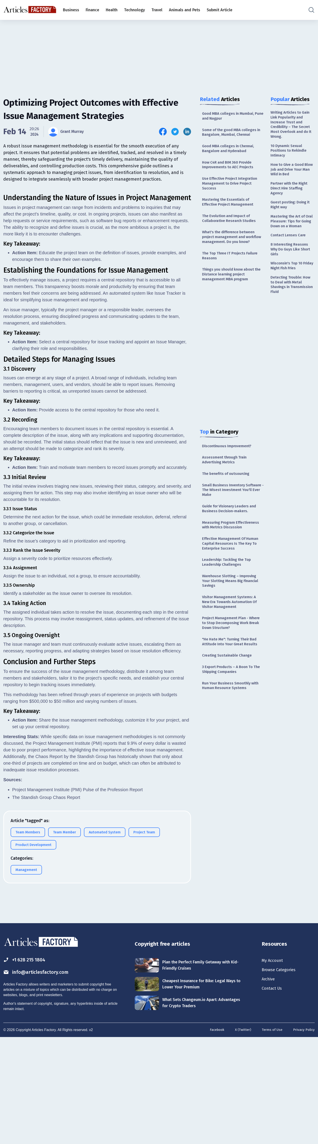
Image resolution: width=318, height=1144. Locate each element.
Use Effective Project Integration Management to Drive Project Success (231, 186)
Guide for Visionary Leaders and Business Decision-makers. (231, 525)
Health (111, 10)
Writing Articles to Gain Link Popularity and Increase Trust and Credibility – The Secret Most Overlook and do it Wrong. (292, 125)
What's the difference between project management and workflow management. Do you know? (230, 245)
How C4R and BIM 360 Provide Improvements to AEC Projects (229, 167)
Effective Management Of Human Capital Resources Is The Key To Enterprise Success (232, 561)
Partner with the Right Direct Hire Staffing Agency (290, 193)
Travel (156, 10)
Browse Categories (280, 1075)
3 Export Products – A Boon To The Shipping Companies (229, 693)
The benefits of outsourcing (227, 488)
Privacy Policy (303, 1136)
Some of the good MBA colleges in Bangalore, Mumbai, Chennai (231, 133)
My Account (273, 1066)
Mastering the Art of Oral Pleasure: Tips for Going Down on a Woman (291, 230)
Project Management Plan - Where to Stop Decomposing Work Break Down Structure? (232, 644)
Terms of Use (271, 1136)
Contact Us (273, 1095)
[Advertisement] (159, 54)
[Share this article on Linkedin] (187, 132)
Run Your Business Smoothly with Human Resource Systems (232, 710)
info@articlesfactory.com (38, 1078)
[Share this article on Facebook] (163, 132)
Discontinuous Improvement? (228, 459)
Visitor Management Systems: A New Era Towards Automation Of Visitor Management (231, 622)
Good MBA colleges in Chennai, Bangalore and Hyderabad (230, 150)
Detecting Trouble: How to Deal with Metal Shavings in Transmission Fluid (291, 300)
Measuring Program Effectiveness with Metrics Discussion (232, 542)
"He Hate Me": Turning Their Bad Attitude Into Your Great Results (231, 664)
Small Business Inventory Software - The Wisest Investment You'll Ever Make (232, 505)
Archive (269, 1085)
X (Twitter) (241, 1136)
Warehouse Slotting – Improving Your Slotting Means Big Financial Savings (232, 600)
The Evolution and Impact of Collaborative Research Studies (230, 223)
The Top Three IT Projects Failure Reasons (231, 267)
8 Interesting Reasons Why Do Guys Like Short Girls (292, 262)
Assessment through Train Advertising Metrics (225, 474)
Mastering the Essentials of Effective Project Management (229, 206)
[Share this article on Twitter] (175, 132)
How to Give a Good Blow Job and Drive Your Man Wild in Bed (292, 173)
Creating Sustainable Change (228, 678)
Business (71, 10)
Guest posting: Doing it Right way (291, 210)
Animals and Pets (184, 10)
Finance (92, 10)
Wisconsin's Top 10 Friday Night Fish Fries (290, 280)
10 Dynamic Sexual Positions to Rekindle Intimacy (290, 153)
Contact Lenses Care (289, 247)
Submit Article (219, 10)
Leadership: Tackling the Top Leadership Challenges (228, 581)
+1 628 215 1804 (26, 1065)
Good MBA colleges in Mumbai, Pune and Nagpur (230, 116)
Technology (134, 10)
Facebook (215, 1136)
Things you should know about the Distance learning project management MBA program (229, 287)
